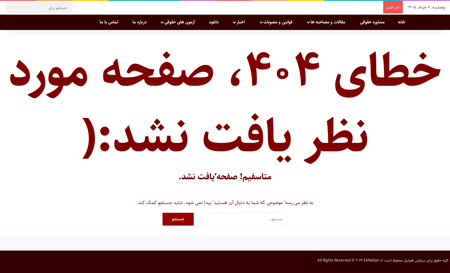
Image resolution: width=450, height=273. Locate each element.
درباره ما (142, 22)
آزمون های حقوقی (182, 22)
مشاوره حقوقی (374, 22)
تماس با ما (112, 22)
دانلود (216, 22)
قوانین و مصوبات (280, 22)
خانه (405, 22)
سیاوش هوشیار (415, 260)
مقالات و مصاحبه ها (331, 22)
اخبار (244, 22)
